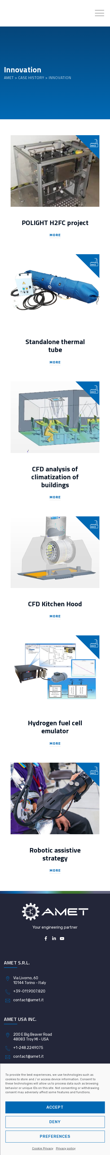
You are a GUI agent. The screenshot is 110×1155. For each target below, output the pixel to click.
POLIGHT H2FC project (55, 222)
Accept (55, 1107)
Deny (55, 1121)
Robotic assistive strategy (55, 854)
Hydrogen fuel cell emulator (55, 727)
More (55, 235)
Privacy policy (66, 1148)
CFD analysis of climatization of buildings (55, 477)
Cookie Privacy (42, 1148)
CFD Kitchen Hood (55, 604)
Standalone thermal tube (55, 345)
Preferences (55, 1136)
